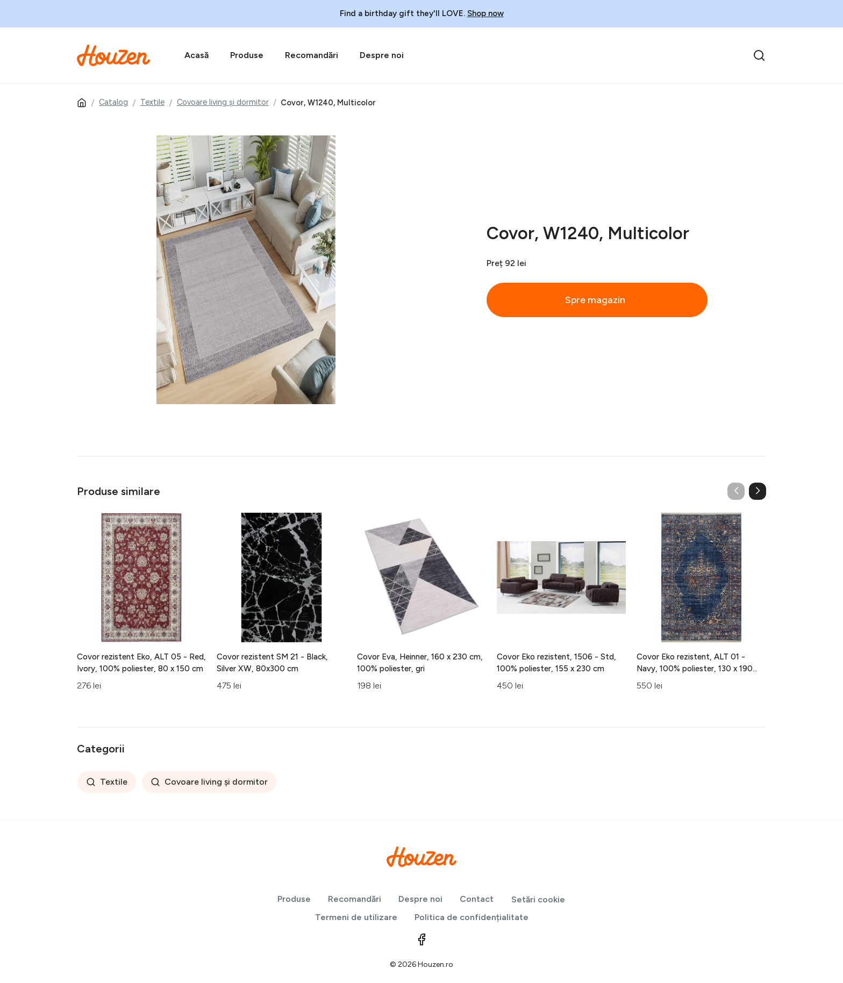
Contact (477, 899)
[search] (759, 55)
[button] (757, 491)
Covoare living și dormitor (223, 102)
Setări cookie (538, 899)
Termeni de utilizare (356, 917)
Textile (152, 102)
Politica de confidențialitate (471, 917)
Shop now (485, 13)
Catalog (113, 102)
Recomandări (311, 55)
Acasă (196, 55)
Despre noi (382, 55)
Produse (246, 55)
